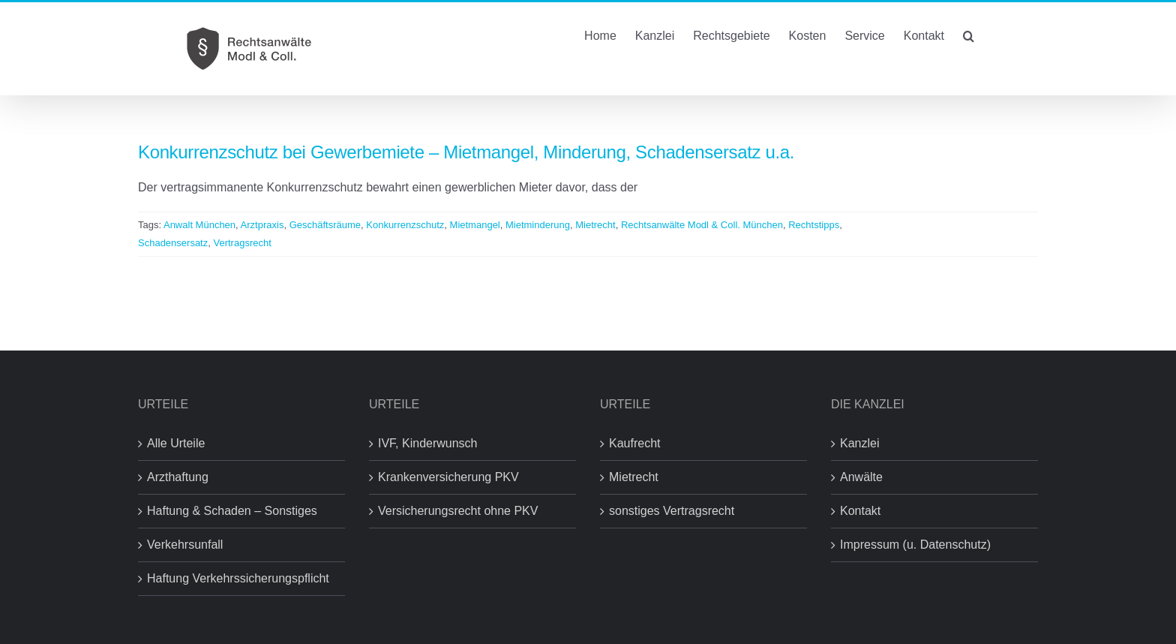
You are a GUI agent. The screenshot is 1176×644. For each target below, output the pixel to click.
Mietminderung (538, 224)
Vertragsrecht (242, 242)
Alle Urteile (176, 443)
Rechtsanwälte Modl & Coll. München (702, 224)
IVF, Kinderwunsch (428, 443)
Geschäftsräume (325, 224)
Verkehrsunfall (185, 544)
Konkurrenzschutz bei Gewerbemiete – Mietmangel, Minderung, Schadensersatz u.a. (466, 152)
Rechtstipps (813, 224)
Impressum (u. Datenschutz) (915, 544)
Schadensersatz (173, 242)
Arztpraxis (262, 224)
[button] (968, 34)
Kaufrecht (634, 443)
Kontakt (860, 510)
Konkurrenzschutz (405, 224)
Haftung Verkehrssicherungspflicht (238, 578)
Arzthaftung (177, 477)
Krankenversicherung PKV (448, 477)
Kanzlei (859, 443)
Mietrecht (595, 224)
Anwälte (861, 477)
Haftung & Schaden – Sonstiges (232, 510)
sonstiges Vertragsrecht (671, 510)
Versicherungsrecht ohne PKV (458, 510)
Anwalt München (200, 224)
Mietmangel (475, 224)
